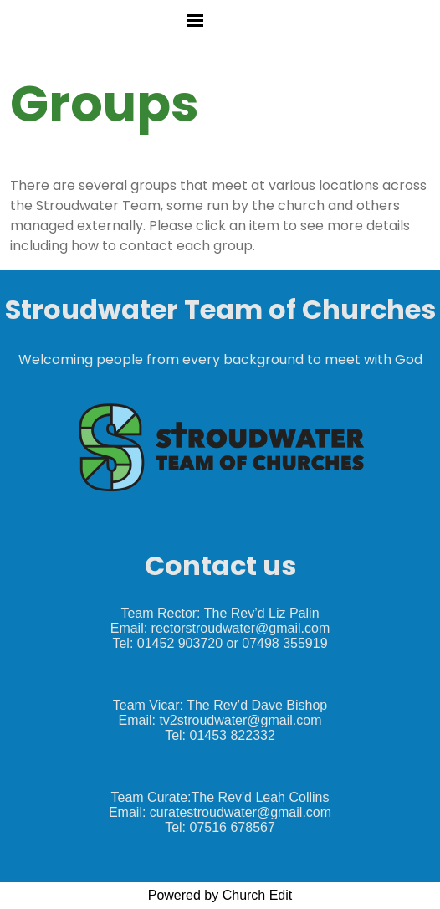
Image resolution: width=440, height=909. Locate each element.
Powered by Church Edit (220, 895)
